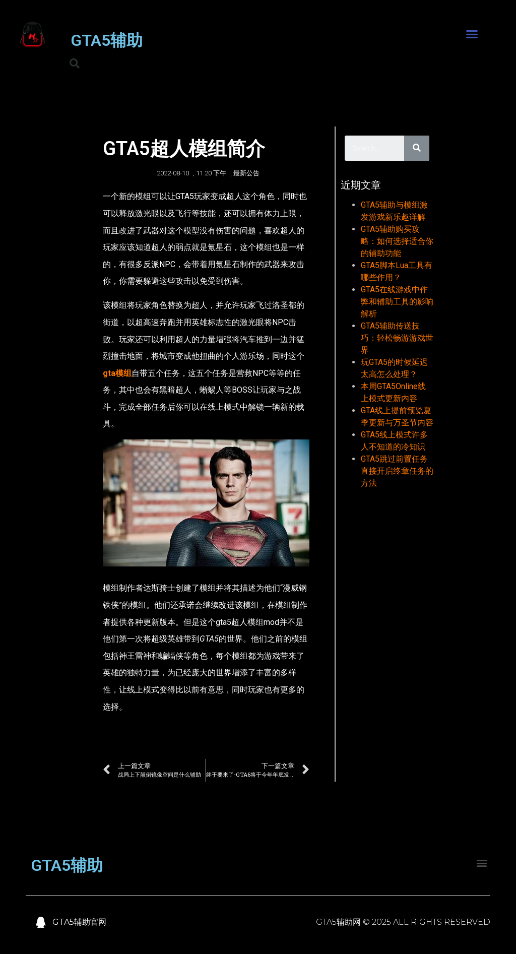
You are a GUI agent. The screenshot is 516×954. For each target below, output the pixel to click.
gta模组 (117, 373)
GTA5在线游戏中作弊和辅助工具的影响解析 (397, 302)
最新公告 (246, 173)
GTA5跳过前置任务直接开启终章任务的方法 (397, 471)
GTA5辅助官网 (79, 922)
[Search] (416, 148)
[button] (471, 34)
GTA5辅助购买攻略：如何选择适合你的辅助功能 (397, 241)
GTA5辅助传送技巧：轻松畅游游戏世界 (397, 338)
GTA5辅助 (107, 40)
